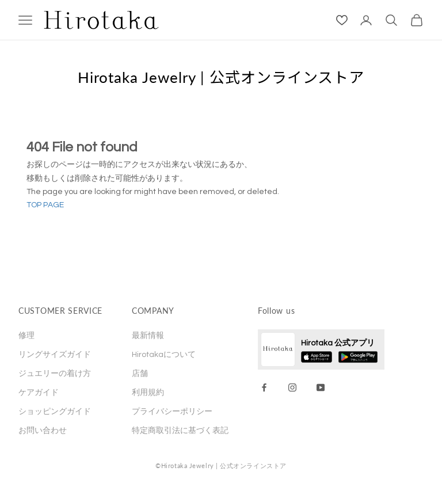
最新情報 (148, 336)
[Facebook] (264, 387)
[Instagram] (292, 387)
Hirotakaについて (164, 355)
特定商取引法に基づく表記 (180, 431)
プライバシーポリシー (172, 412)
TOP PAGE (45, 205)
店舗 (140, 374)
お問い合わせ (42, 431)
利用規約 (148, 393)
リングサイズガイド (54, 355)
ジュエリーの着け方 (54, 374)
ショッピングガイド (54, 412)
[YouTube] (321, 387)
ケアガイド (38, 393)
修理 (26, 336)
